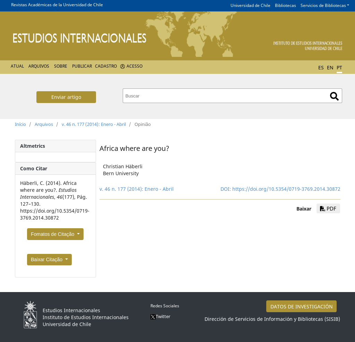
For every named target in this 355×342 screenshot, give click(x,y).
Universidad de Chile (250, 5)
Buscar (334, 96)
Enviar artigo (66, 97)
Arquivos (38, 66)
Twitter (160, 316)
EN (330, 67)
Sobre (60, 66)
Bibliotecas (285, 5)
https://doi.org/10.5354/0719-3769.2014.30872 (286, 189)
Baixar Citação (47, 259)
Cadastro (106, 66)
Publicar (82, 66)
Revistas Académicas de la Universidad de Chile (57, 5)
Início (20, 124)
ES (321, 67)
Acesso (134, 66)
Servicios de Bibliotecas (323, 5)
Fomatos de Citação (53, 234)
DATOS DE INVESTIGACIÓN (301, 306)
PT (339, 67)
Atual (17, 66)
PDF (328, 208)
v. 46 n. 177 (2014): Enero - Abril (94, 124)
